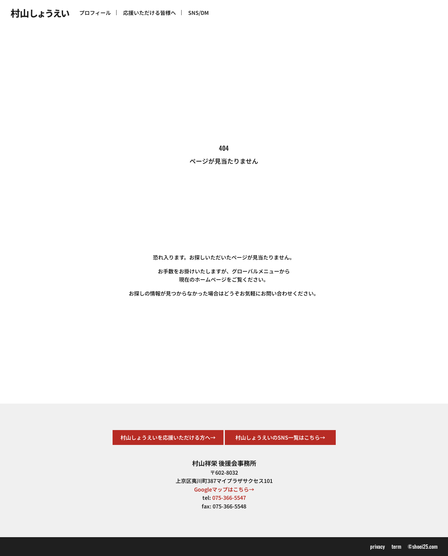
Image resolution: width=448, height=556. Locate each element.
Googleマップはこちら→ (224, 489)
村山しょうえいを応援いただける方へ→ (168, 437)
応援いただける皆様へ (149, 12)
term (396, 546)
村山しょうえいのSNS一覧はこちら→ (280, 437)
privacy (377, 546)
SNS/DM (198, 12)
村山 (40, 13)
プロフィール (95, 12)
